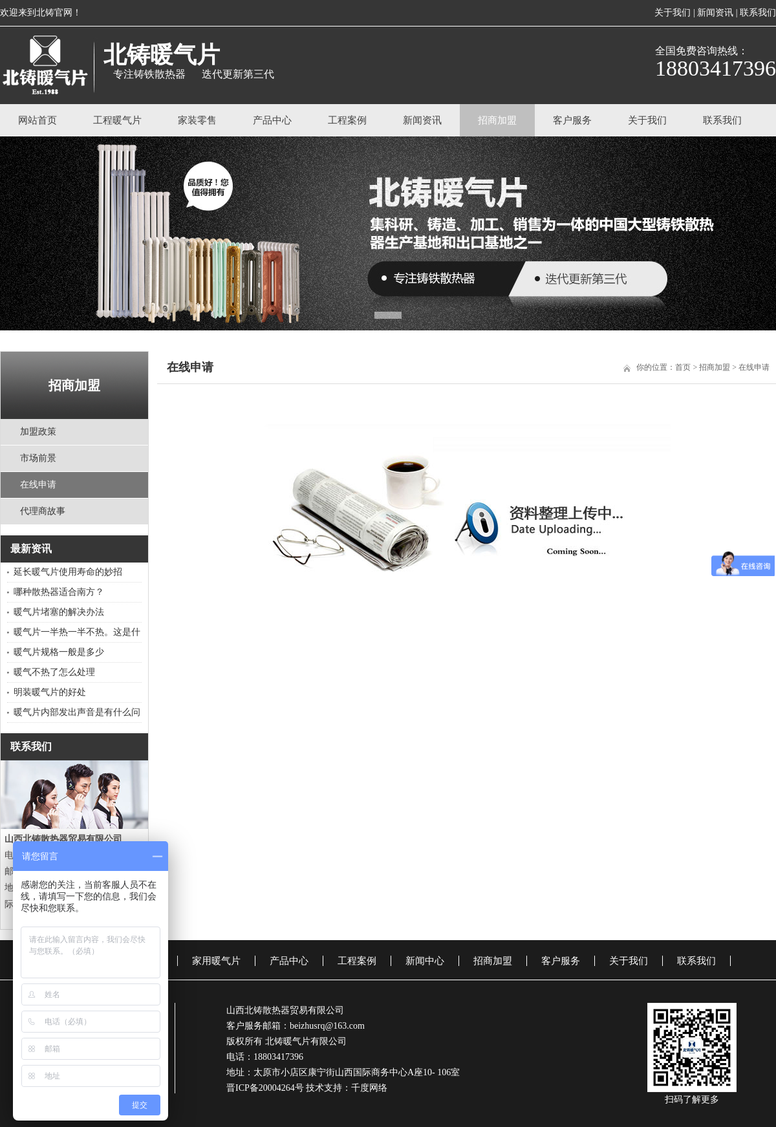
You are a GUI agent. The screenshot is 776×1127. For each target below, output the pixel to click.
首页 (683, 367)
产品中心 (272, 120)
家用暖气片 (216, 961)
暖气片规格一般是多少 (59, 652)
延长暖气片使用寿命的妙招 (68, 572)
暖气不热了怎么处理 (54, 672)
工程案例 (347, 120)
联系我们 (758, 12)
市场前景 (38, 458)
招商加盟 (497, 120)
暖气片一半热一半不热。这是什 (77, 632)
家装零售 (197, 120)
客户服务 (572, 120)
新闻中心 (424, 961)
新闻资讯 (715, 12)
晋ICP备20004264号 (265, 1088)
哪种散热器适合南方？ (59, 592)
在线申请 (38, 484)
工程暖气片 (117, 120)
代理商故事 (42, 511)
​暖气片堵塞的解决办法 (59, 612)
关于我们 (672, 12)
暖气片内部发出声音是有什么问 (77, 712)
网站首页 (37, 120)
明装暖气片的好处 (50, 692)
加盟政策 (38, 431)
